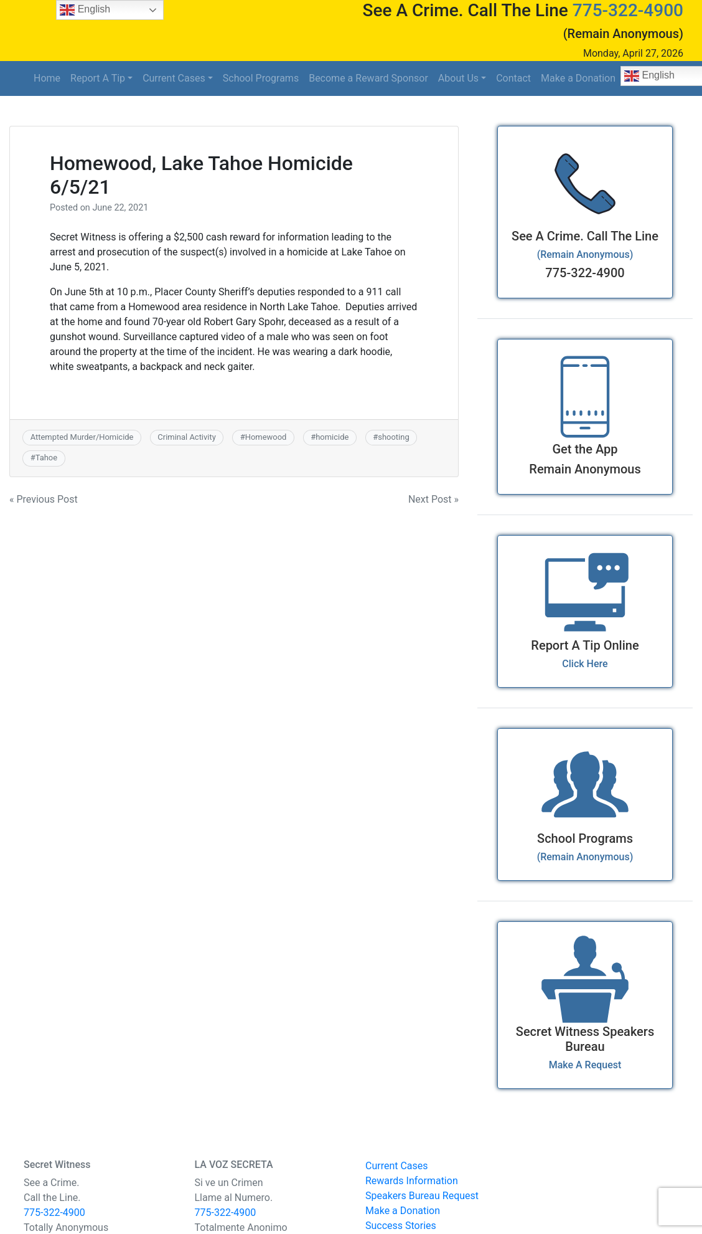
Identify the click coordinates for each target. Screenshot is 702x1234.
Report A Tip (97, 78)
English (85, 9)
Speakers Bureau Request (422, 1196)
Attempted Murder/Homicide (82, 437)
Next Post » (433, 499)
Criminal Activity (186, 437)
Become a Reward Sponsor (368, 78)
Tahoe (46, 457)
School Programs (261, 78)
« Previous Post (43, 499)
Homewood (266, 437)
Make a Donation (578, 78)
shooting (393, 437)
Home (47, 78)
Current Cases (174, 78)
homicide (332, 437)
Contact (513, 78)
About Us (458, 78)
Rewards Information (411, 1181)
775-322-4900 (628, 10)
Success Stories (400, 1226)
